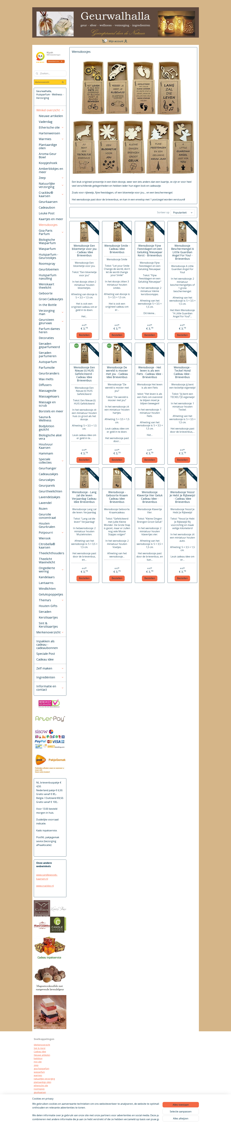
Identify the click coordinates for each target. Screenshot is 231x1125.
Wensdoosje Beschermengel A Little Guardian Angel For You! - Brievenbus (182, 252)
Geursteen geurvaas (51, 321)
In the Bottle (48, 305)
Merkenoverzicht (50, 632)
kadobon (38, 1058)
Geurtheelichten (50, 491)
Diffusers (45, 385)
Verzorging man (51, 312)
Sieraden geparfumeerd (49, 345)
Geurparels (47, 485)
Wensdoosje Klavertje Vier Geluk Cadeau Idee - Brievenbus (150, 497)
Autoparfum (48, 362)
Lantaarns (46, 583)
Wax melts (46, 379)
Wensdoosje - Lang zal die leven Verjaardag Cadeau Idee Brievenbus (84, 497)
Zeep (51, 178)
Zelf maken (50, 668)
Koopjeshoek (48, 163)
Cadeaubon (47, 207)
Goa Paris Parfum (51, 232)
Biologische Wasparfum (47, 241)
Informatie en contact (50, 688)
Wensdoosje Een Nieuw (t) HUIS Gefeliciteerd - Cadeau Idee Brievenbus (84, 374)
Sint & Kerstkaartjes (48, 625)
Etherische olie (51, 127)
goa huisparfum (41, 1068)
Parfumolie (47, 367)
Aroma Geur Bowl (48, 155)
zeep (36, 1065)
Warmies (51, 139)
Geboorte (46, 293)
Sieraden (45, 612)
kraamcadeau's (41, 1099)
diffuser (37, 1105)
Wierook (45, 538)
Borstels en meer (51, 411)
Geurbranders (49, 373)
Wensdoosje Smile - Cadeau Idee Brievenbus (117, 249)
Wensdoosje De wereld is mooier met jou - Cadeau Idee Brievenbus (117, 372)
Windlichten (47, 589)
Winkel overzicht (50, 110)
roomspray (39, 1088)
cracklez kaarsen (42, 1095)
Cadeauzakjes (48, 474)
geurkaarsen (40, 1092)
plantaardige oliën (42, 1082)
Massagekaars (49, 396)
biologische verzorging (45, 1102)
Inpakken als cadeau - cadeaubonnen (47, 644)
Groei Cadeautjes (51, 299)
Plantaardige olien (48, 146)
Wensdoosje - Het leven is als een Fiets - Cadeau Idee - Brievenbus (150, 372)
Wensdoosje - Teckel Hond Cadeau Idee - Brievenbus (182, 372)
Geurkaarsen (48, 202)
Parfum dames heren (49, 330)
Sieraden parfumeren (48, 354)
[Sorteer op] (183, 212)
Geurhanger (48, 468)
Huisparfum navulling (47, 276)
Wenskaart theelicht (46, 286)
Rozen (43, 508)
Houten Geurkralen (47, 525)
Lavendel (45, 503)
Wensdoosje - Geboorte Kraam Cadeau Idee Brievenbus (117, 497)
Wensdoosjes (48, 225)
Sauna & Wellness (45, 418)
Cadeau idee (45, 659)
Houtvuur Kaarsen (46, 446)
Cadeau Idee (40, 1051)
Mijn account (118, 41)
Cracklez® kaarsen (51, 194)
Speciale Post (45, 654)
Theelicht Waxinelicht (47, 560)
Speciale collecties (51, 460)
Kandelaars (47, 577)
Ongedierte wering (51, 569)
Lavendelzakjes (49, 497)
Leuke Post (47, 213)
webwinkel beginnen (136, 1119)
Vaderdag (45, 122)
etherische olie (41, 1085)
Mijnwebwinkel (163, 1119)
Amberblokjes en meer (51, 170)
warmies (38, 1075)
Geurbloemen (49, 269)
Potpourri (51, 532)
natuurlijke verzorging (44, 1078)
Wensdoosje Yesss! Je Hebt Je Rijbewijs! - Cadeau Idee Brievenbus (182, 497)
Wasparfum (47, 249)
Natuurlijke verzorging (51, 185)
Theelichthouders (51, 553)
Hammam (46, 453)
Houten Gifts (48, 606)
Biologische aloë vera (50, 437)
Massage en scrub (47, 403)
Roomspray (47, 264)
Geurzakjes (47, 480)
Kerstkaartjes (48, 617)
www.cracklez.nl (45, 885)
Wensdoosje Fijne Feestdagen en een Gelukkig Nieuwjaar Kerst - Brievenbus (149, 250)
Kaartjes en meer (51, 219)
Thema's (51, 600)
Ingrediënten (50, 677)
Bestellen (84, 335)
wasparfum (39, 1072)
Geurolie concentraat (47, 516)
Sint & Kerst (39, 1048)
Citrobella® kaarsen (47, 545)
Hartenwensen (49, 133)
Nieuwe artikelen (51, 116)
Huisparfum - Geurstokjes (48, 256)
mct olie (38, 1061)
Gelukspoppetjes (51, 594)
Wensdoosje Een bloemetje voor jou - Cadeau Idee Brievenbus (84, 250)
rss (125, 1119)
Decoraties (46, 338)
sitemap (118, 1119)
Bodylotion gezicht (46, 427)
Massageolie (47, 391)
